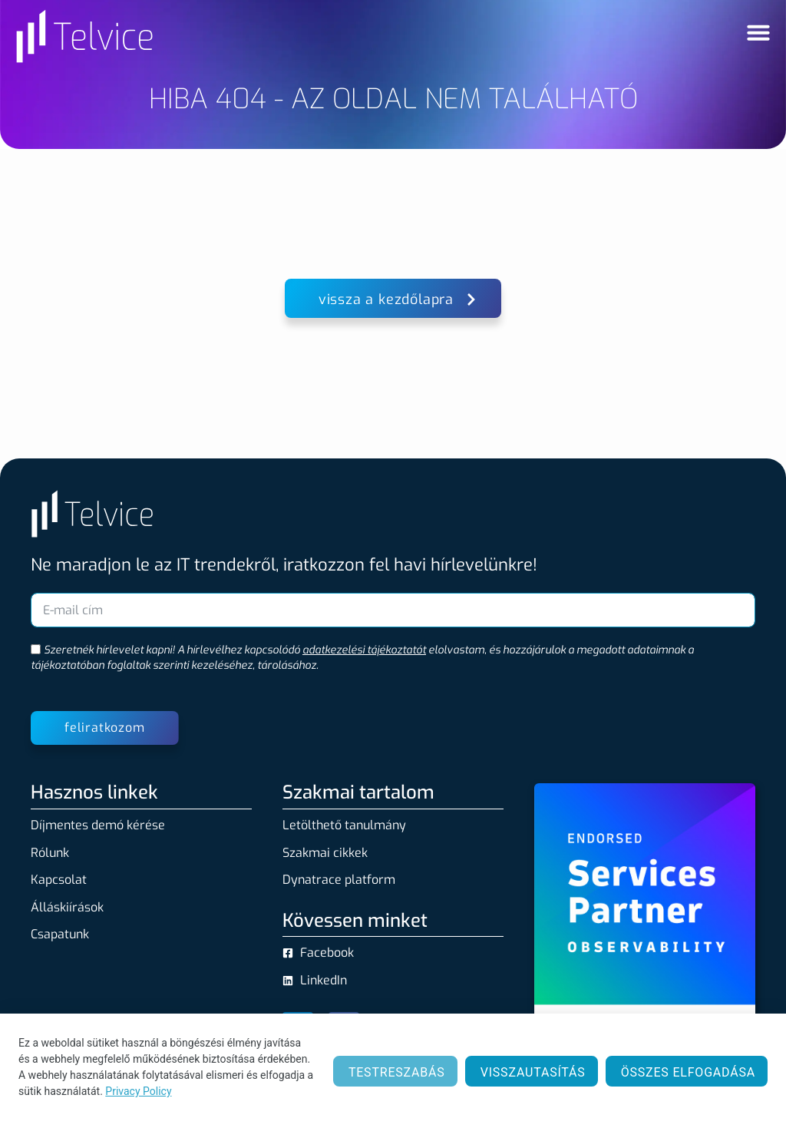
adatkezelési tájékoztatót (364, 650)
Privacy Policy (138, 1091)
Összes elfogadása (688, 1072)
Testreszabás (396, 1072)
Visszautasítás (533, 1072)
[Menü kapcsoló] (758, 32)
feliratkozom (104, 727)
